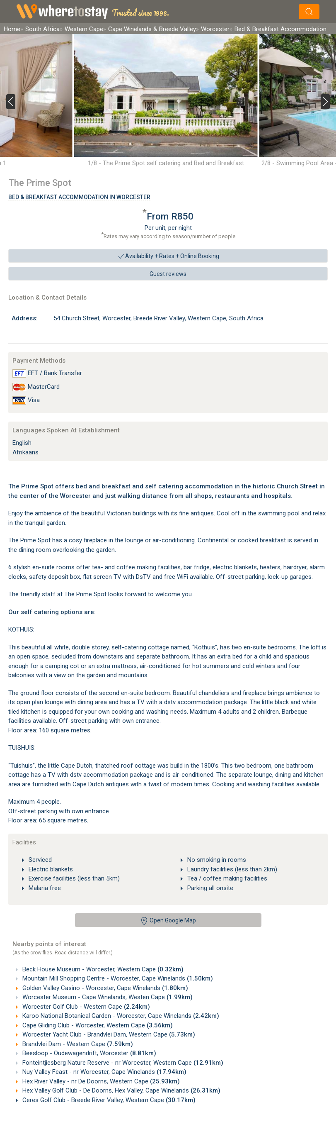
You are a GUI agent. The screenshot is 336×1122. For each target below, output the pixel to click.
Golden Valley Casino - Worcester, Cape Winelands (104, 988)
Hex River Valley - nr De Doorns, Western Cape (100, 1081)
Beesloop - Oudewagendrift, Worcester (88, 1053)
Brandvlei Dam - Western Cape (77, 1044)
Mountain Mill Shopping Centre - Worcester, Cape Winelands (117, 978)
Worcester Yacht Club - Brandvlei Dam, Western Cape (108, 1034)
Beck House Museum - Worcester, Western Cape (102, 969)
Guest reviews (168, 274)
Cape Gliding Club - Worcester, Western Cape (97, 1025)
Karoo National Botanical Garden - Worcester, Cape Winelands (120, 1016)
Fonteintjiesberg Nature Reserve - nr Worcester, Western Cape (122, 1062)
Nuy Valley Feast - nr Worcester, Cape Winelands (103, 1072)
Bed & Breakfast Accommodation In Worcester (79, 197)
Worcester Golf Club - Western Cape (85, 1006)
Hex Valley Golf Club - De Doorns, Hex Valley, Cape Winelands (120, 1090)
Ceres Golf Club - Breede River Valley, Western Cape (108, 1100)
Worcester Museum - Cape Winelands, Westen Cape (107, 997)
